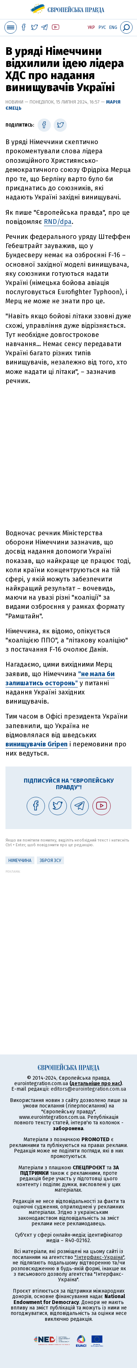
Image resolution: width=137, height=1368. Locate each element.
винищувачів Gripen (36, 744)
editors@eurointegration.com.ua (88, 1089)
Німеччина (19, 860)
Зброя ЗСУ (50, 860)
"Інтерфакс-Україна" (99, 1257)
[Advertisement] (68, 457)
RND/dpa (58, 222)
